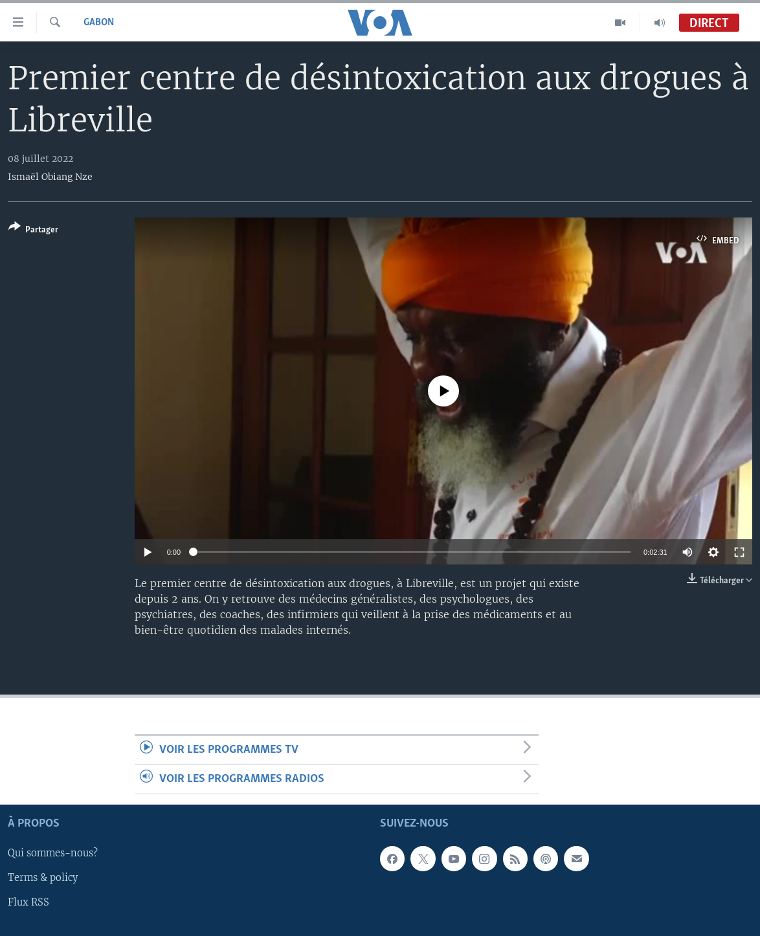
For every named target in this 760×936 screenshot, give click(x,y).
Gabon (99, 22)
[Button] (33, 230)
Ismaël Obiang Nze (50, 177)
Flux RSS (28, 903)
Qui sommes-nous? (53, 854)
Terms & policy (43, 878)
